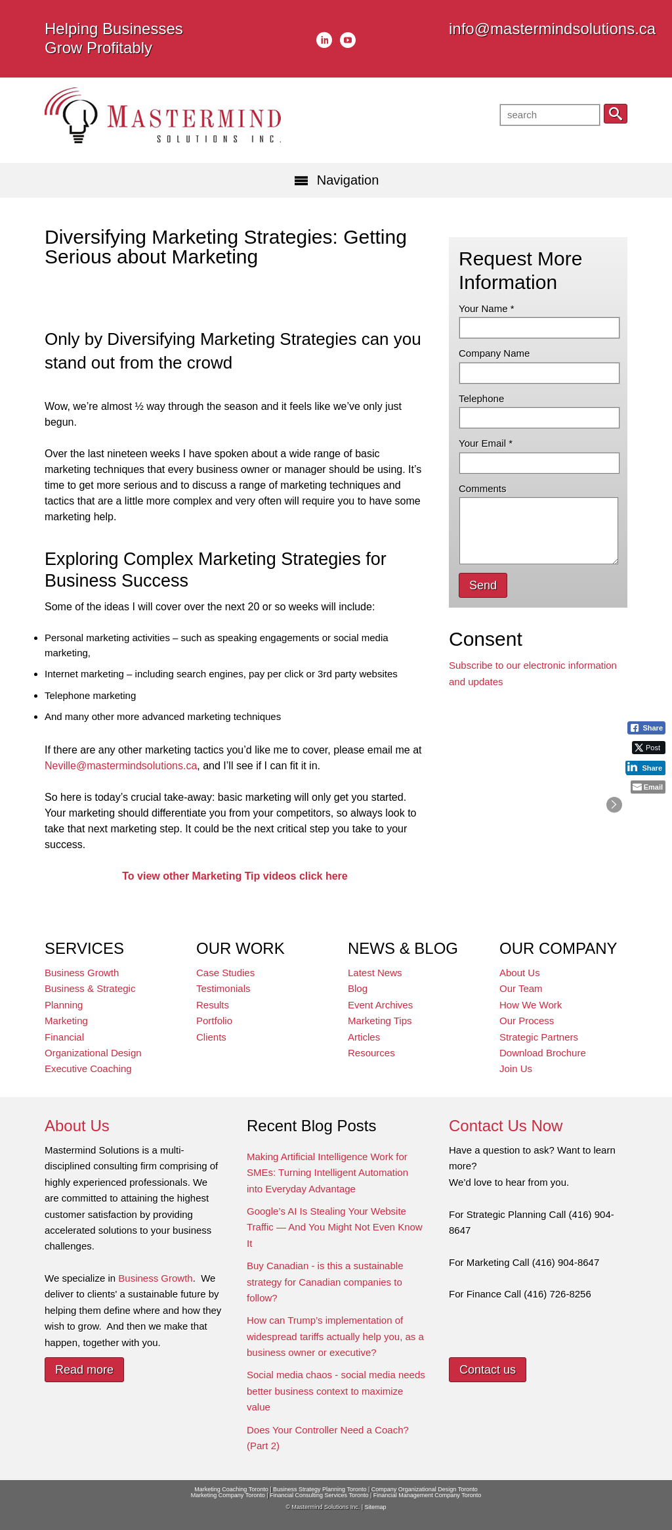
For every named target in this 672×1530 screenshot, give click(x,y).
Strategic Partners (538, 1037)
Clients (211, 1037)
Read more (84, 1369)
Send (483, 585)
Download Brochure (542, 1052)
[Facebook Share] (646, 727)
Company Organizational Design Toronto (424, 1489)
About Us (519, 972)
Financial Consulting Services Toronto (319, 1495)
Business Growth (82, 972)
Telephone (481, 398)
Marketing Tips (380, 1020)
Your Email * (486, 443)
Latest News (375, 972)
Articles (364, 1037)
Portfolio (214, 1020)
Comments (483, 488)
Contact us (487, 1369)
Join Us (515, 1068)
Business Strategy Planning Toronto (319, 1489)
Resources (371, 1052)
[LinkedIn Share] (645, 767)
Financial (64, 1037)
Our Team (521, 988)
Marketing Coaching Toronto (231, 1489)
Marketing (66, 1020)
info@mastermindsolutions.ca (552, 28)
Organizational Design (93, 1052)
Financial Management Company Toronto (427, 1495)
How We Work (530, 1004)
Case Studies (225, 972)
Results (212, 1004)
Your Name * (486, 308)
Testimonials (223, 988)
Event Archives (380, 1004)
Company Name (494, 353)
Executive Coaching (88, 1068)
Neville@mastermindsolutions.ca (121, 765)
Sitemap (375, 1507)
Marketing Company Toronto (228, 1495)
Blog (358, 988)
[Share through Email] (648, 787)
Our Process (526, 1020)
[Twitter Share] (648, 747)
